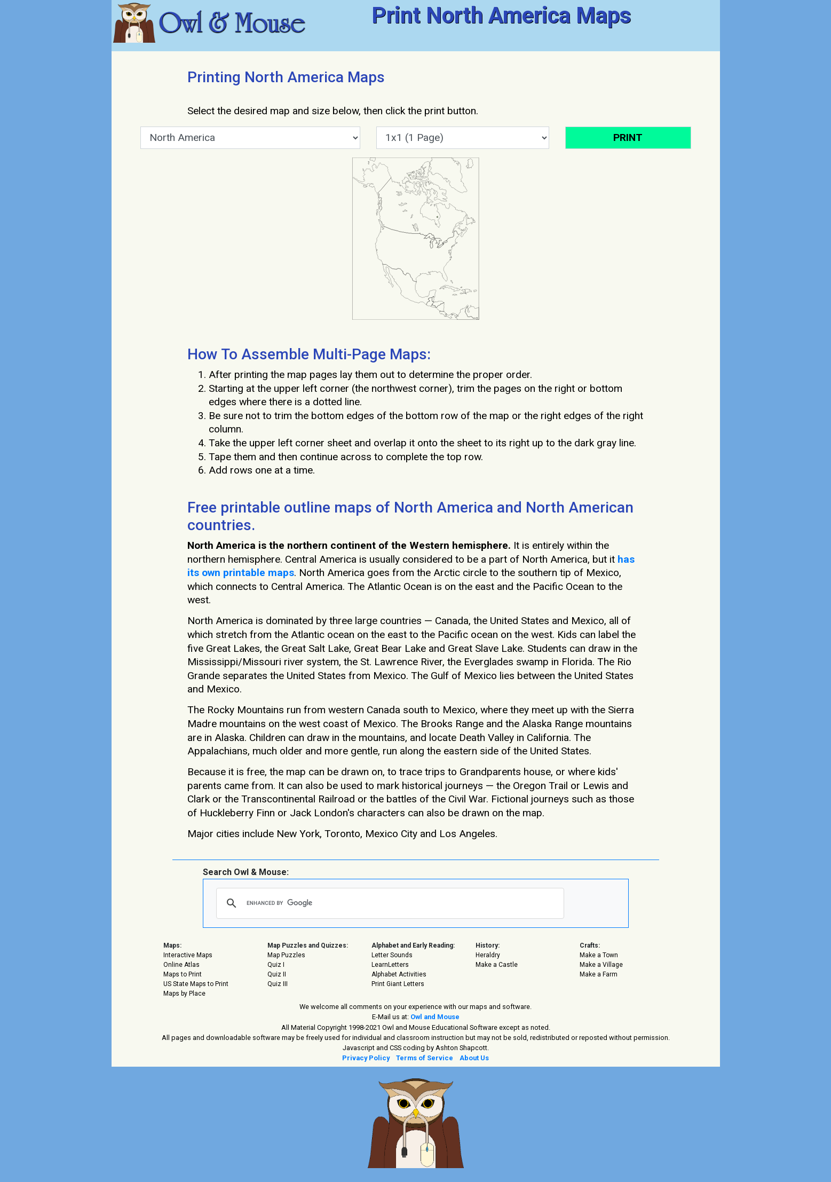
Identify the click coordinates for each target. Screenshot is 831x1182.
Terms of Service (424, 1058)
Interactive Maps (187, 955)
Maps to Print (182, 974)
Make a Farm (599, 974)
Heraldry (488, 955)
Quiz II (276, 974)
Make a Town (599, 955)
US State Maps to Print (195, 984)
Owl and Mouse (435, 1017)
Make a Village (601, 964)
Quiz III (277, 984)
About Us (474, 1058)
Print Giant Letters (397, 984)
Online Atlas (181, 964)
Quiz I (275, 964)
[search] (389, 903)
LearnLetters (390, 964)
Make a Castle (497, 964)
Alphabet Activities (398, 974)
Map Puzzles (286, 955)
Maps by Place (184, 993)
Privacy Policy (366, 1058)
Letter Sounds (392, 955)
